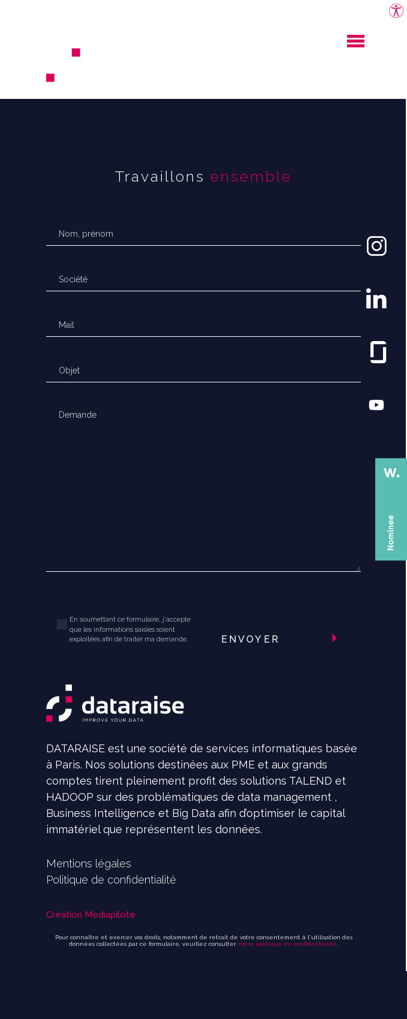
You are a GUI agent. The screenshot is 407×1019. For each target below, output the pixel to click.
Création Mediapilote (90, 914)
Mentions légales (88, 863)
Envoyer (250, 639)
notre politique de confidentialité (287, 943)
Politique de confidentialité (111, 879)
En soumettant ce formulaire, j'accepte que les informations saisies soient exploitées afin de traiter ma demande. (130, 629)
